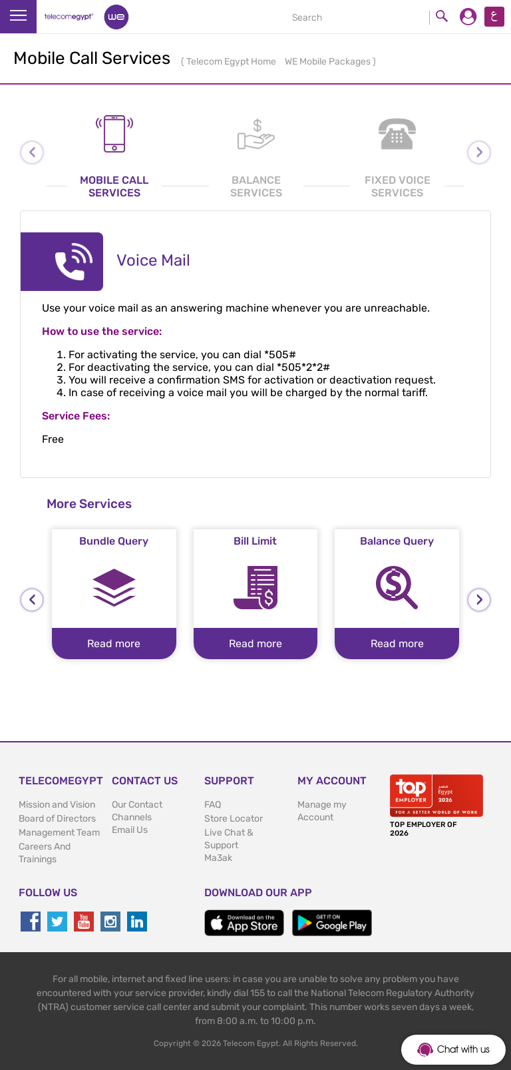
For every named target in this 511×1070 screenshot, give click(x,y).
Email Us (130, 830)
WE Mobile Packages (329, 61)
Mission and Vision (57, 804)
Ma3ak (218, 858)
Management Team (59, 832)
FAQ (212, 804)
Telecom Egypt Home (232, 61)
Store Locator (233, 818)
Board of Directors (57, 818)
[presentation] (32, 600)
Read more (113, 643)
